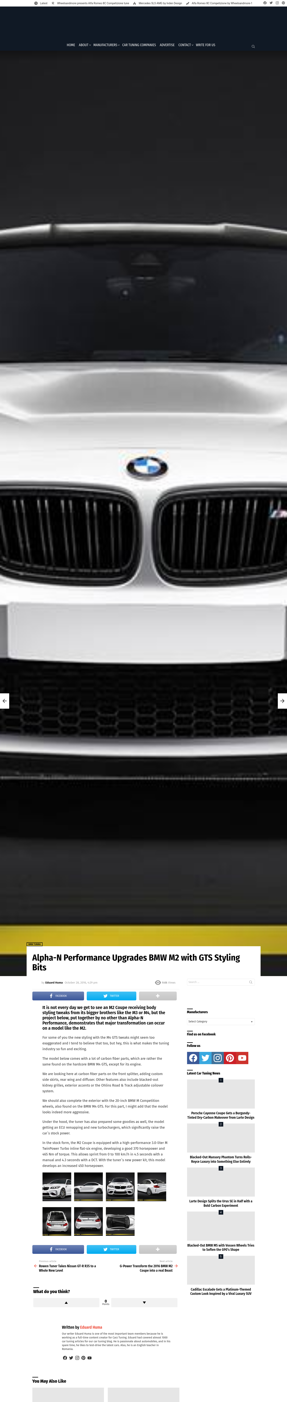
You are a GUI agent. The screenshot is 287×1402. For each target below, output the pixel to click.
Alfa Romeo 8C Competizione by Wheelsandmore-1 (222, 3)
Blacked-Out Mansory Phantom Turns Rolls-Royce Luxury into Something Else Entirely (221, 1160)
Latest (43, 3)
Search (251, 984)
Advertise (167, 46)
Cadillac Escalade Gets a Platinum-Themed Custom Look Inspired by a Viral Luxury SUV (221, 1292)
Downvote (144, 1304)
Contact (184, 46)
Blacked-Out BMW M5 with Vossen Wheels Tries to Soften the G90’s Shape (220, 1248)
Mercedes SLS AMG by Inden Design (160, 3)
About (83, 46)
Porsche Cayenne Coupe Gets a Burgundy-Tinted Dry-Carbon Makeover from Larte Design (220, 1116)
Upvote (66, 1304)
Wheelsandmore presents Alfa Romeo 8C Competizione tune (92, 3)
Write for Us (205, 46)
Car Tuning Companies (139, 46)
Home (71, 46)
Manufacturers (105, 46)
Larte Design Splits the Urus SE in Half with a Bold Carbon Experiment (220, 1204)
